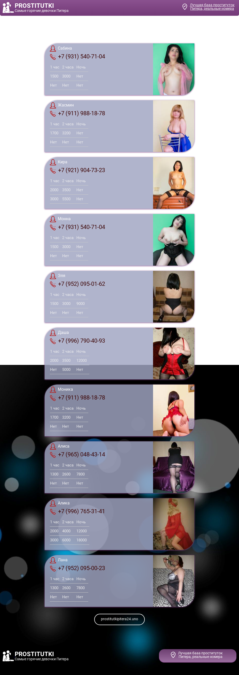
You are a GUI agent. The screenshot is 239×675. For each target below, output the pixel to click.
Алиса (59, 446)
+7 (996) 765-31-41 (77, 511)
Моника (61, 390)
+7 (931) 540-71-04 (77, 56)
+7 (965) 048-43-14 (77, 454)
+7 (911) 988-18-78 (77, 113)
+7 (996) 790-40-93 (77, 341)
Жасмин (62, 105)
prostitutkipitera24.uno (119, 619)
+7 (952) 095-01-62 (77, 284)
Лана (59, 560)
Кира (58, 162)
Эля (57, 276)
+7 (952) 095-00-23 (77, 568)
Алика (60, 503)
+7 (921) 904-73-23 (77, 170)
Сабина (61, 48)
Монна (60, 219)
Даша (59, 333)
